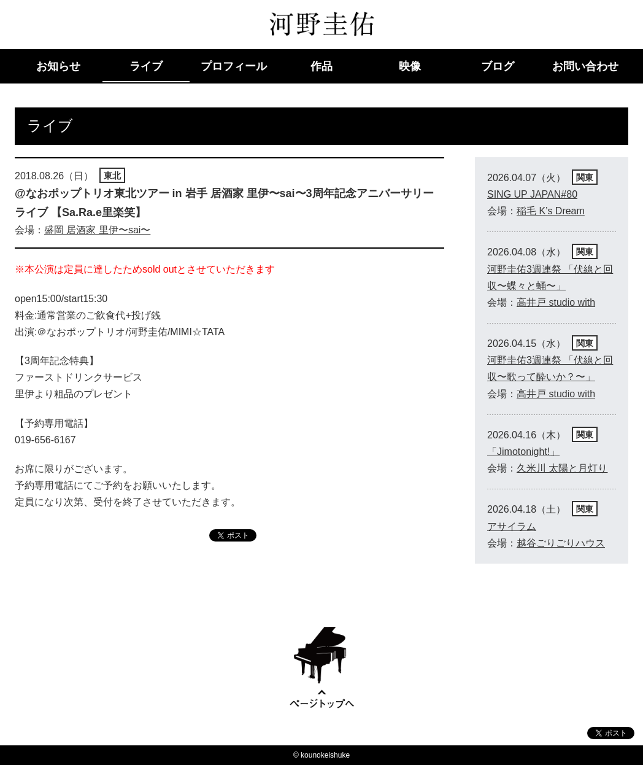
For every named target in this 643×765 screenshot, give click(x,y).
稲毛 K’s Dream (551, 211)
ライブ (146, 66)
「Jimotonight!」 (523, 451)
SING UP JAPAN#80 (532, 194)
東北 (112, 176)
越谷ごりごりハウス (561, 543)
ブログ (497, 66)
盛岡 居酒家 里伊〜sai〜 (97, 230)
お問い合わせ (585, 66)
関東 (584, 177)
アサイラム (511, 526)
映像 (410, 66)
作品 (321, 66)
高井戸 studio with (556, 302)
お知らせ (58, 66)
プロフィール (234, 66)
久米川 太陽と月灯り (562, 468)
